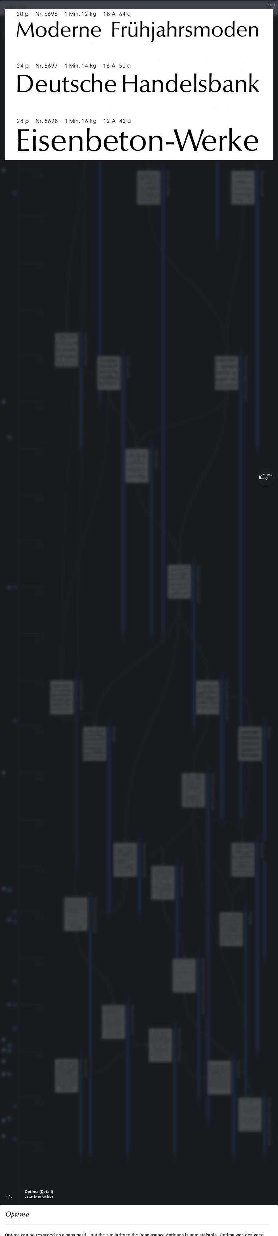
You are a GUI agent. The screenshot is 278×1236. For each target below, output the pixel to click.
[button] (265, 477)
